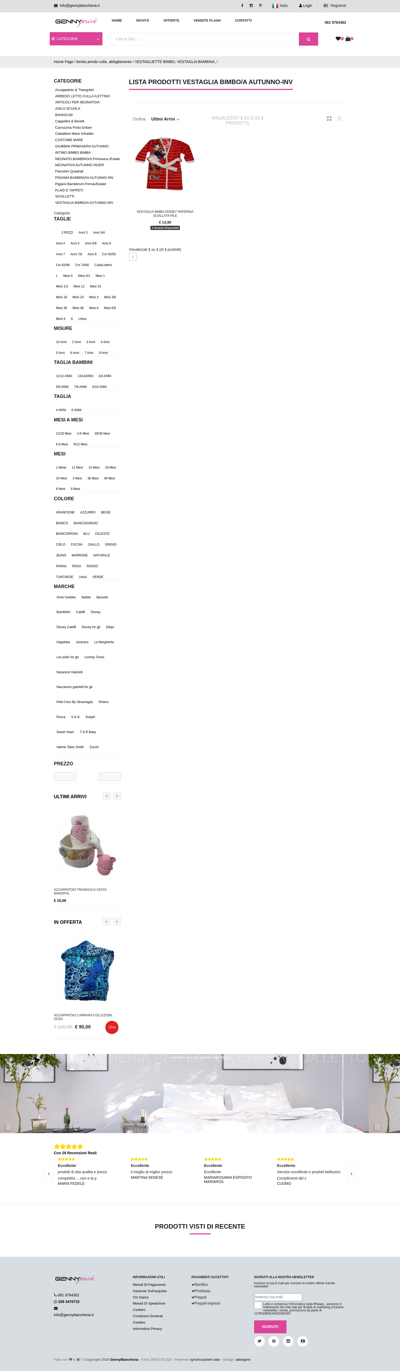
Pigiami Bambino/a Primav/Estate (80, 184)
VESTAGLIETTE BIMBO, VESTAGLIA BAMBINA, (175, 62)
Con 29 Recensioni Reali (75, 1153)
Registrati (335, 5)
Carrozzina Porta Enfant (73, 127)
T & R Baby (88, 732)
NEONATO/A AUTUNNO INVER (79, 165)
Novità (142, 20)
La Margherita (104, 642)
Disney (96, 612)
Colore (64, 498)
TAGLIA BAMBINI (73, 362)
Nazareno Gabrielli (70, 672)
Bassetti (102, 597)
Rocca (61, 717)
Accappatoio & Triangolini (74, 90)
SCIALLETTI (65, 196)
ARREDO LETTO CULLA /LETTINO (82, 96)
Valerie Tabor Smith (70, 747)
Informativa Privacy (147, 1329)
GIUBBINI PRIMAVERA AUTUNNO (82, 146)
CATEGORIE (65, 39)
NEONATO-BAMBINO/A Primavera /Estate (87, 159)
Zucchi (94, 747)
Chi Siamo (141, 1297)
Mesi (60, 453)
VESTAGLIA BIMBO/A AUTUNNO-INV (84, 203)
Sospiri (90, 717)
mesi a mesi (68, 419)
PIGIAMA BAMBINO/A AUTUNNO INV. (84, 178)
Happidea (63, 642)
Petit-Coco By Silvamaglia (75, 702)
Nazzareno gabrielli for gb (75, 687)
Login (305, 5)
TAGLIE (62, 219)
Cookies (139, 1310)
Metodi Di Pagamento (149, 1285)
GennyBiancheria (124, 1360)
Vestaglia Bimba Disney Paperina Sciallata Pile (165, 213)
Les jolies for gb (68, 657)
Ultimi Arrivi (70, 796)
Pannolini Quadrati (69, 171)
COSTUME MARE (69, 140)
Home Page (63, 62)
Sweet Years (65, 732)
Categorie (62, 213)
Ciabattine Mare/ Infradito (74, 134)
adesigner (243, 1360)
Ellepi (110, 627)
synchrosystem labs (205, 1360)
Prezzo (63, 763)
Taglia (62, 396)
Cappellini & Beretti (70, 121)
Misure (63, 328)
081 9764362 (68, 1295)
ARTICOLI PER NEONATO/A (77, 102)
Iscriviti (270, 1327)
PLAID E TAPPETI (69, 190)
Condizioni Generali (148, 1316)
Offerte (171, 20)
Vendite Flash (207, 20)
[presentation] (107, 796)
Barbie (86, 597)
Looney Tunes (94, 657)
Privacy (319, 1304)
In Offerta (68, 922)
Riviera (103, 702)
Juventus (82, 642)
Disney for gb (91, 627)
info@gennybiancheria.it (79, 5)
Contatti (243, 20)
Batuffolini (63, 612)
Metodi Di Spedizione (149, 1303)
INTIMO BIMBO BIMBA (73, 153)
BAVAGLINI (64, 115)
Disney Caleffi (66, 627)
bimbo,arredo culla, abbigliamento (104, 62)
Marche (64, 586)
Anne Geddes (66, 597)
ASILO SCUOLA (67, 108)
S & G (75, 717)
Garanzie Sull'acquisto (150, 1291)
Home (117, 20)
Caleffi (80, 612)
